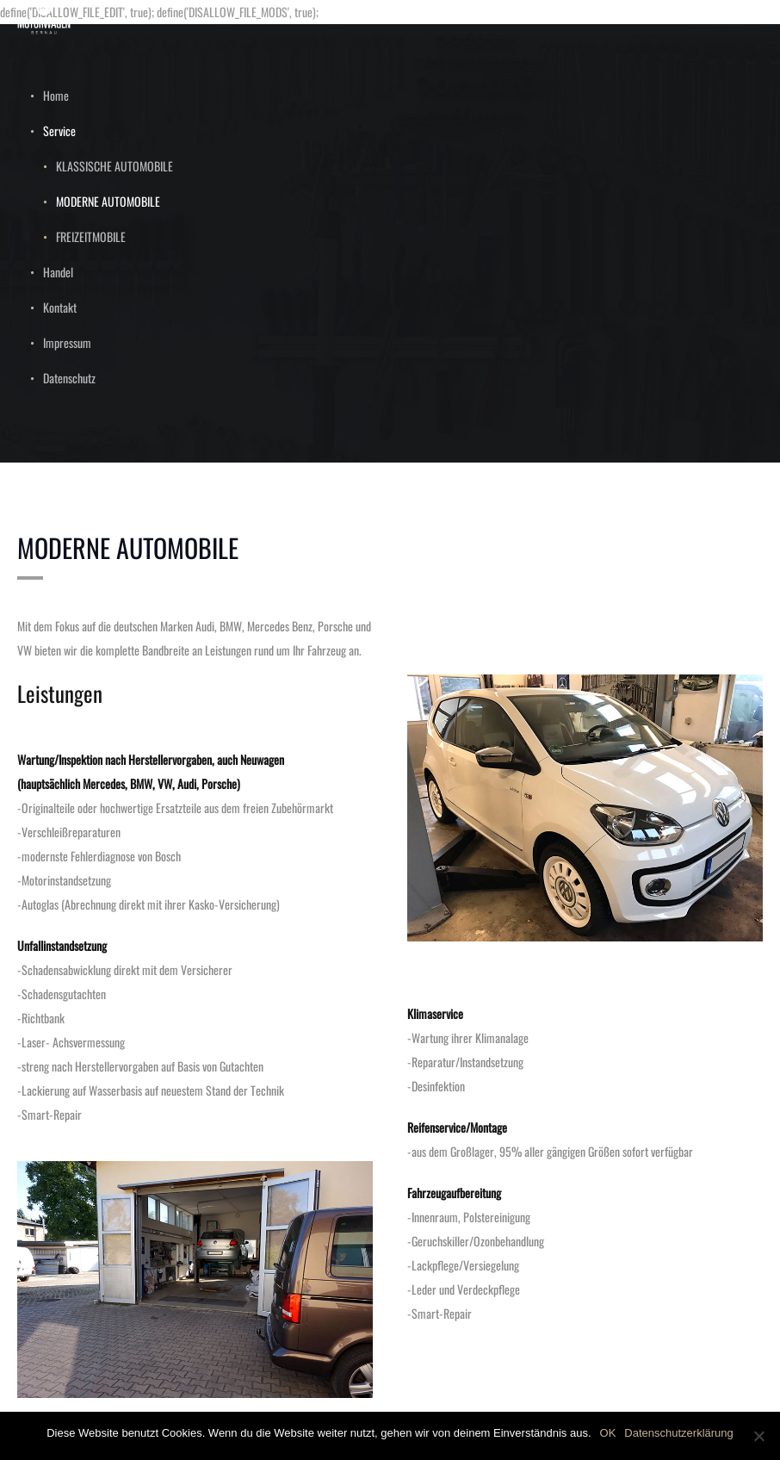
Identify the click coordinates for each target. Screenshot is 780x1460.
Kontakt (60, 307)
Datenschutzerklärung (678, 1432)
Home (56, 95)
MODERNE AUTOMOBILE (108, 201)
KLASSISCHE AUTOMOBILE (114, 166)
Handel (58, 272)
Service (59, 130)
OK (608, 1432)
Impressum (67, 342)
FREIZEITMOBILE (91, 236)
